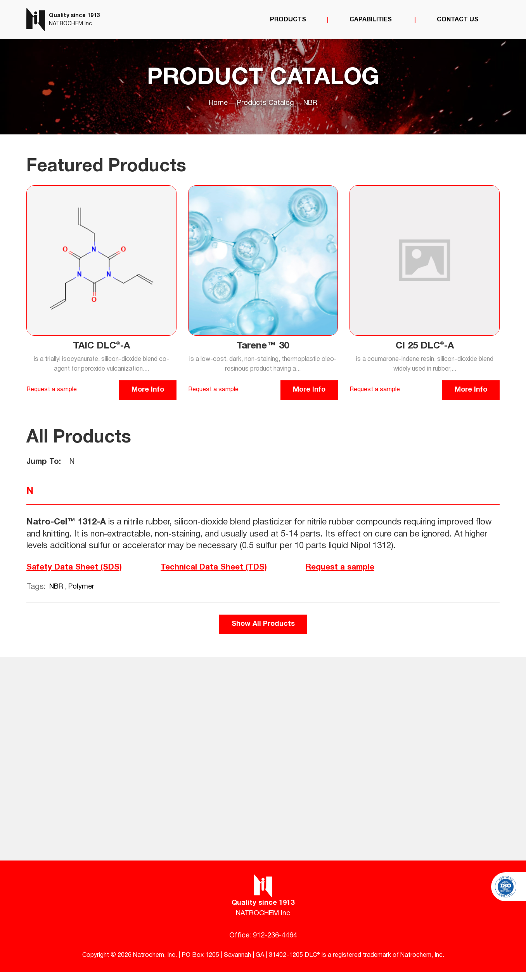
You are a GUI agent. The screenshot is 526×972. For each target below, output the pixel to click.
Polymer (81, 587)
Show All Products (263, 624)
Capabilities (371, 20)
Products (288, 20)
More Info (148, 390)
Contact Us (457, 20)
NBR (57, 587)
